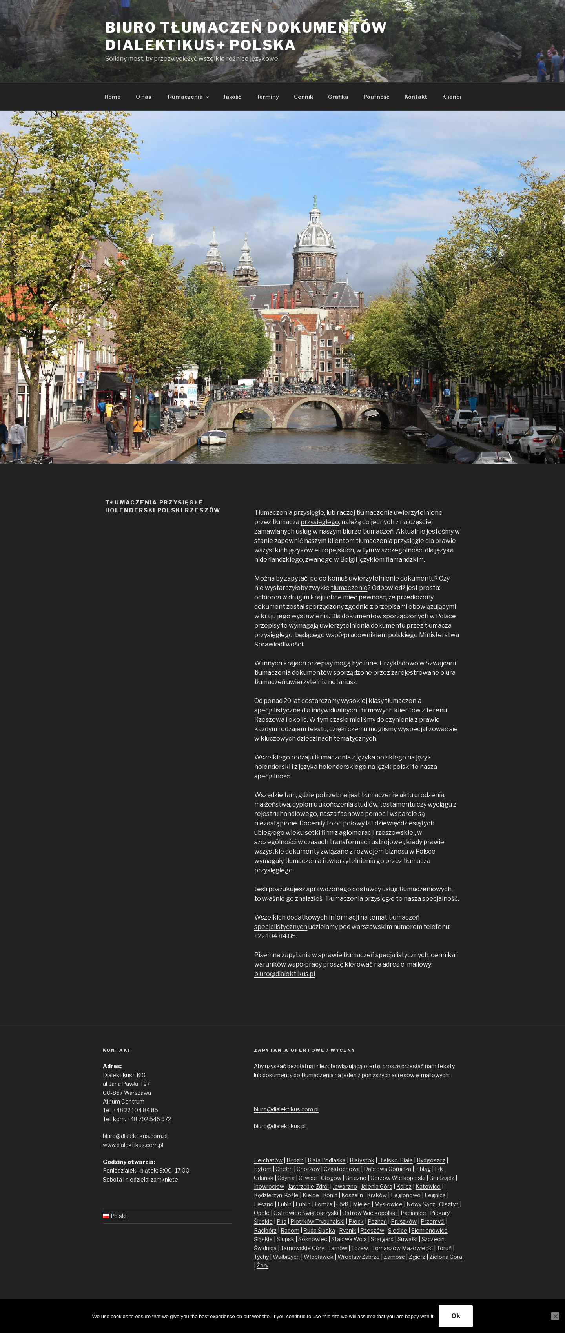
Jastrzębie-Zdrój (308, 1186)
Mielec (361, 1204)
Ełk (439, 1168)
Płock (356, 1221)
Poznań (377, 1221)
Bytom (263, 1168)
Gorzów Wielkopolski (397, 1178)
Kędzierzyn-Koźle (276, 1195)
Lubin (284, 1204)
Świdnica (265, 1248)
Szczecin (433, 1239)
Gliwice (308, 1178)
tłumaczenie (349, 588)
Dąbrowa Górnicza (387, 1168)
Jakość (232, 96)
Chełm (284, 1168)
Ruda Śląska (319, 1230)
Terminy (267, 96)
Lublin (303, 1204)
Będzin (295, 1160)
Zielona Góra (445, 1256)
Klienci (451, 96)
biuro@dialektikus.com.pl (135, 1136)
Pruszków (404, 1221)
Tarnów (337, 1248)
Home (112, 96)
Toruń (444, 1248)
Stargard (382, 1239)
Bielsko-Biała (395, 1160)
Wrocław (349, 1256)
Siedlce (397, 1230)
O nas (143, 96)
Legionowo (406, 1195)
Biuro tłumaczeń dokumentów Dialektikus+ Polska (246, 36)
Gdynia (286, 1178)
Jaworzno (345, 1186)
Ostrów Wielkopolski (369, 1212)
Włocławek (319, 1256)
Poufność (376, 96)
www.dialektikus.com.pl (133, 1145)
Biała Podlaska (327, 1160)
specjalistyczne (277, 710)
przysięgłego (320, 522)
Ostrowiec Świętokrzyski (305, 1212)
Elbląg (423, 1168)
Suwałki (407, 1239)
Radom (290, 1230)
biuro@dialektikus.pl (284, 974)
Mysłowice (388, 1204)
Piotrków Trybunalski (317, 1221)
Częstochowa (342, 1168)
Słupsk (285, 1239)
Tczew (359, 1248)
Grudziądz (441, 1178)
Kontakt (416, 96)
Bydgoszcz (431, 1160)
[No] (555, 1316)
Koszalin (352, 1195)
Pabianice (413, 1212)
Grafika (338, 96)
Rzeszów (372, 1230)
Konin (330, 1195)
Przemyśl (433, 1221)
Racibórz (265, 1230)
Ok (455, 1316)
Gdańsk (263, 1178)
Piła (281, 1221)
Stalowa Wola (349, 1239)
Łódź (342, 1204)
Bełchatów (268, 1160)
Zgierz (417, 1256)
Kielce (311, 1195)
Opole (262, 1212)
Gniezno (355, 1178)
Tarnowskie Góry (302, 1248)
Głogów (331, 1178)
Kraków (377, 1195)
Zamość (394, 1256)
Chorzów (308, 1168)
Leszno (263, 1204)
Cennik (303, 96)
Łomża (323, 1204)
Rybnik (347, 1230)
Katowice (428, 1186)
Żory (262, 1265)
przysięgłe (308, 512)
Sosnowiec (312, 1239)
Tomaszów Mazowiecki (402, 1248)
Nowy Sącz (420, 1204)
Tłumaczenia (188, 96)
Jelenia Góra (376, 1186)
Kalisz (404, 1186)
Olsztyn (449, 1204)
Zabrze (371, 1256)
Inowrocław (269, 1186)
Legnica (435, 1195)
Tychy (261, 1256)
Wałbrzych (286, 1256)
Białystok (362, 1160)
